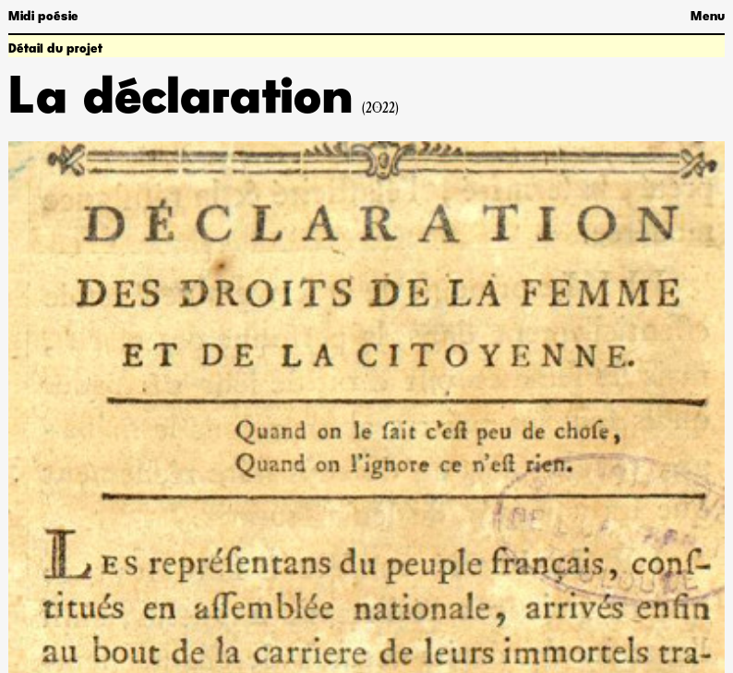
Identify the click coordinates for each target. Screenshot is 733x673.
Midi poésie (43, 16)
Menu (708, 16)
